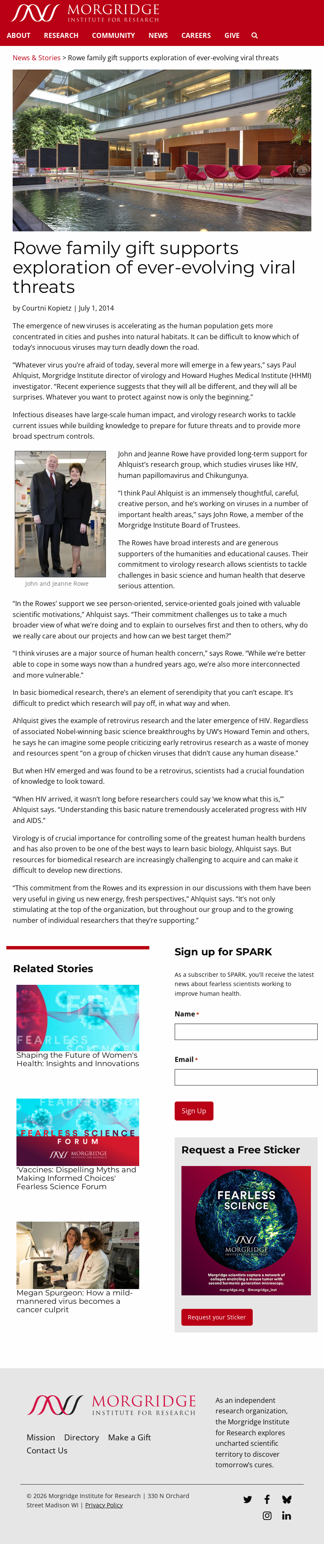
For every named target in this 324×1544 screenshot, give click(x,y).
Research (61, 35)
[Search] (254, 35)
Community (113, 35)
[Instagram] (267, 1516)
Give (232, 35)
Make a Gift (129, 1437)
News (158, 35)
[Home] (84, 13)
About (18, 35)
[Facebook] (267, 1500)
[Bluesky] (287, 1500)
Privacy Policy (104, 1505)
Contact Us (47, 1450)
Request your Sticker (217, 1317)
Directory (81, 1437)
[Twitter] (247, 1500)
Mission (41, 1437)
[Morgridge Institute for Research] (111, 1426)
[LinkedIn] (287, 1516)
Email (186, 1060)
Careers (196, 35)
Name (187, 1014)
